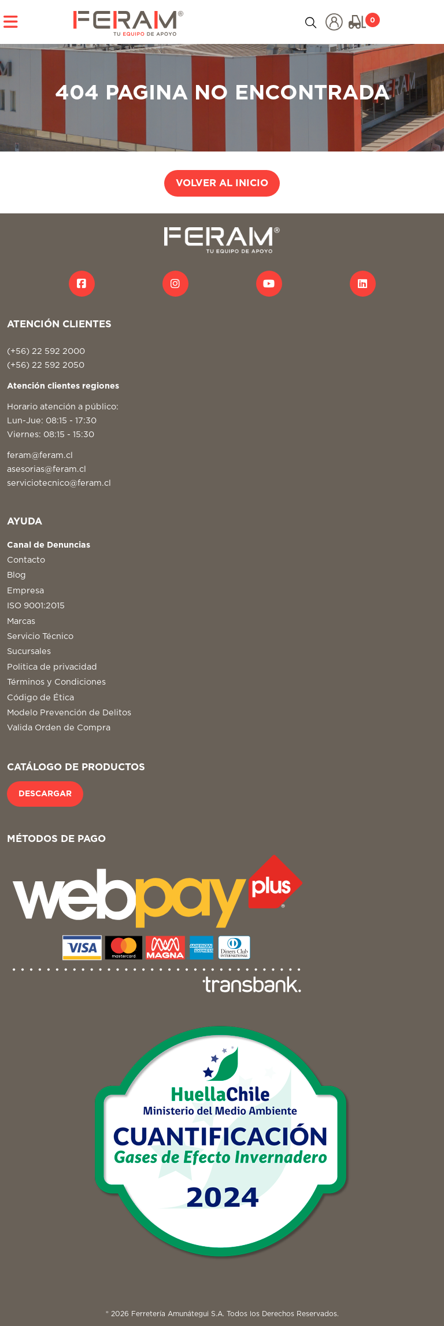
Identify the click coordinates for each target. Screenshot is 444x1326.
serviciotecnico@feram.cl (59, 483)
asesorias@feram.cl (46, 469)
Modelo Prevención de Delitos (69, 712)
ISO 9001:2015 (36, 605)
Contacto (26, 560)
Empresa (25, 590)
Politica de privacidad (52, 667)
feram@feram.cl (40, 455)
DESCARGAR (45, 794)
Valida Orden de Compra (58, 727)
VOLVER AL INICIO (222, 183)
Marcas (21, 621)
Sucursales (29, 651)
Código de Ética (40, 697)
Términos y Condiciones (56, 682)
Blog (16, 575)
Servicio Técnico (40, 636)
